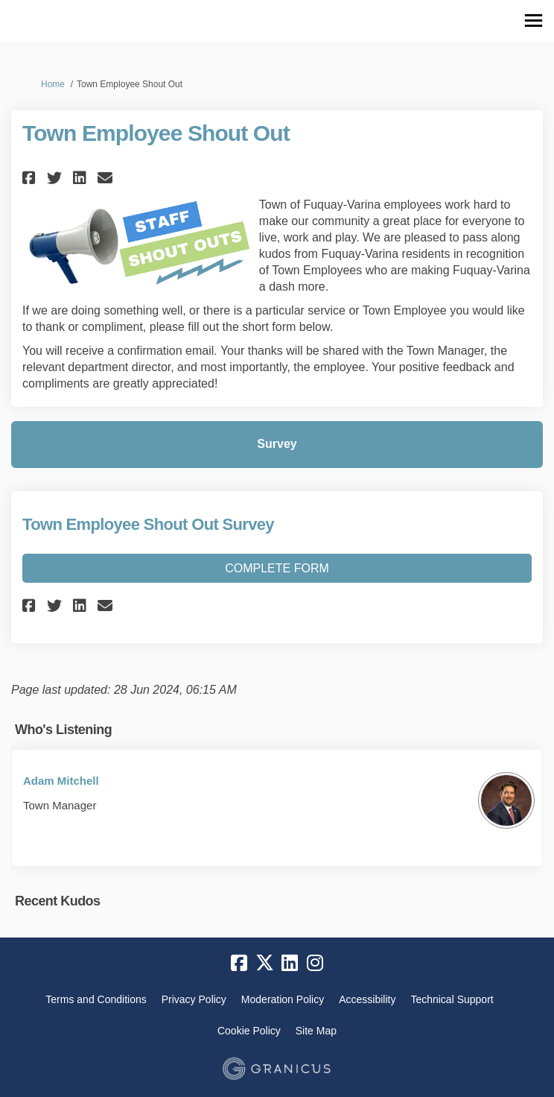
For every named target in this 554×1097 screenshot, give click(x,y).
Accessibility (367, 999)
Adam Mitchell (61, 780)
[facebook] (239, 963)
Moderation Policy (282, 999)
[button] (30, 178)
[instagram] (315, 963)
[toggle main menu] (533, 20)
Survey (276, 443)
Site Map (316, 1031)
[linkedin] (290, 963)
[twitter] (264, 963)
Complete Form (277, 568)
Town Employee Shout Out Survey (148, 524)
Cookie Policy (249, 1031)
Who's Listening (63, 729)
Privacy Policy (194, 999)
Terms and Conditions (95, 999)
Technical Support (451, 999)
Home (53, 84)
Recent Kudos (58, 901)
